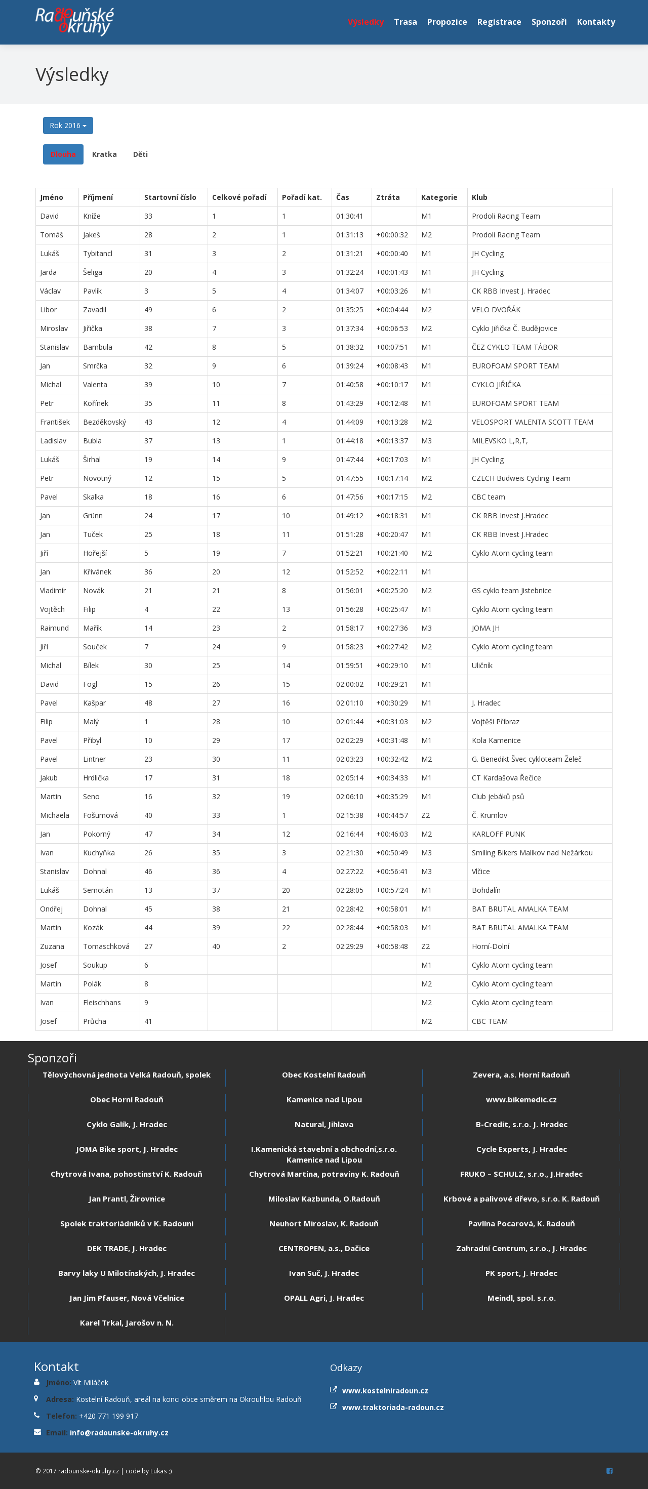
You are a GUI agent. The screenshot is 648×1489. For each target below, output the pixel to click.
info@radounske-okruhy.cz (119, 1432)
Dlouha (63, 154)
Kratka (104, 154)
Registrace (499, 21)
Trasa (405, 21)
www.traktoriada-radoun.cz (393, 1407)
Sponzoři (549, 21)
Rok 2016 (68, 125)
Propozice (447, 21)
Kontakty (596, 21)
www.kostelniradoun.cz (385, 1390)
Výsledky (366, 21)
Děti (140, 154)
